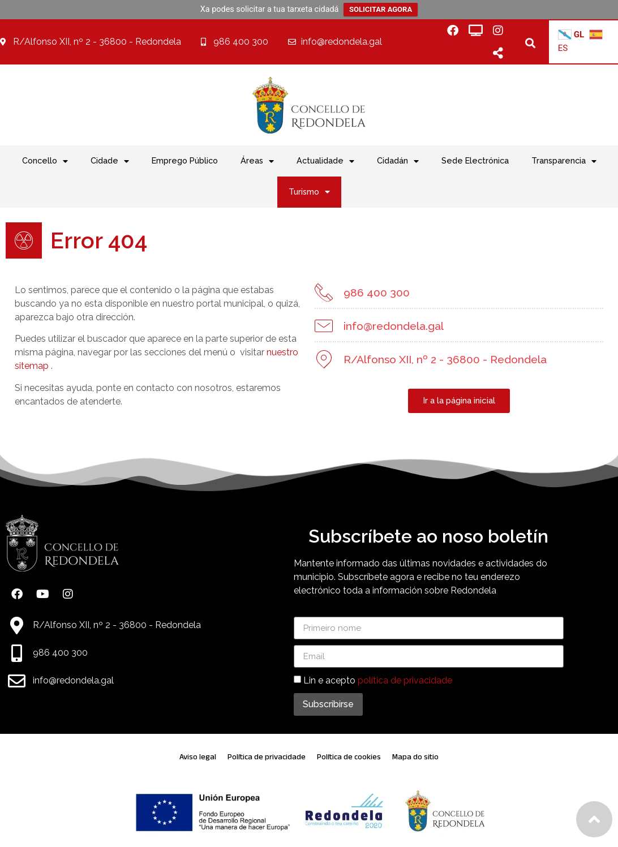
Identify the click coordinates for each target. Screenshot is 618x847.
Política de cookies (349, 756)
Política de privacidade (267, 756)
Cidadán (398, 161)
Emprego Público (185, 160)
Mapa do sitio (415, 756)
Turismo (309, 191)
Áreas (257, 161)
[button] (530, 42)
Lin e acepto (377, 680)
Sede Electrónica (475, 160)
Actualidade (325, 161)
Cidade (110, 161)
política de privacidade (405, 680)
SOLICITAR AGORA (380, 9)
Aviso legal (197, 756)
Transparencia (563, 161)
